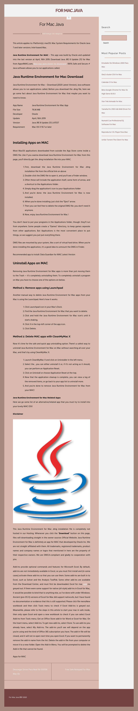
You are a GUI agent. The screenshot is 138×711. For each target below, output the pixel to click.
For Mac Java (69, 10)
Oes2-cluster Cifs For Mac (112, 74)
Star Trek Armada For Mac (112, 101)
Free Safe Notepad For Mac (77, 669)
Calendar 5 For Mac (109, 82)
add (85, 584)
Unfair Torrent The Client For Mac (115, 139)
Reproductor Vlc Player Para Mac (115, 132)
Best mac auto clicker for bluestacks (50, 64)
